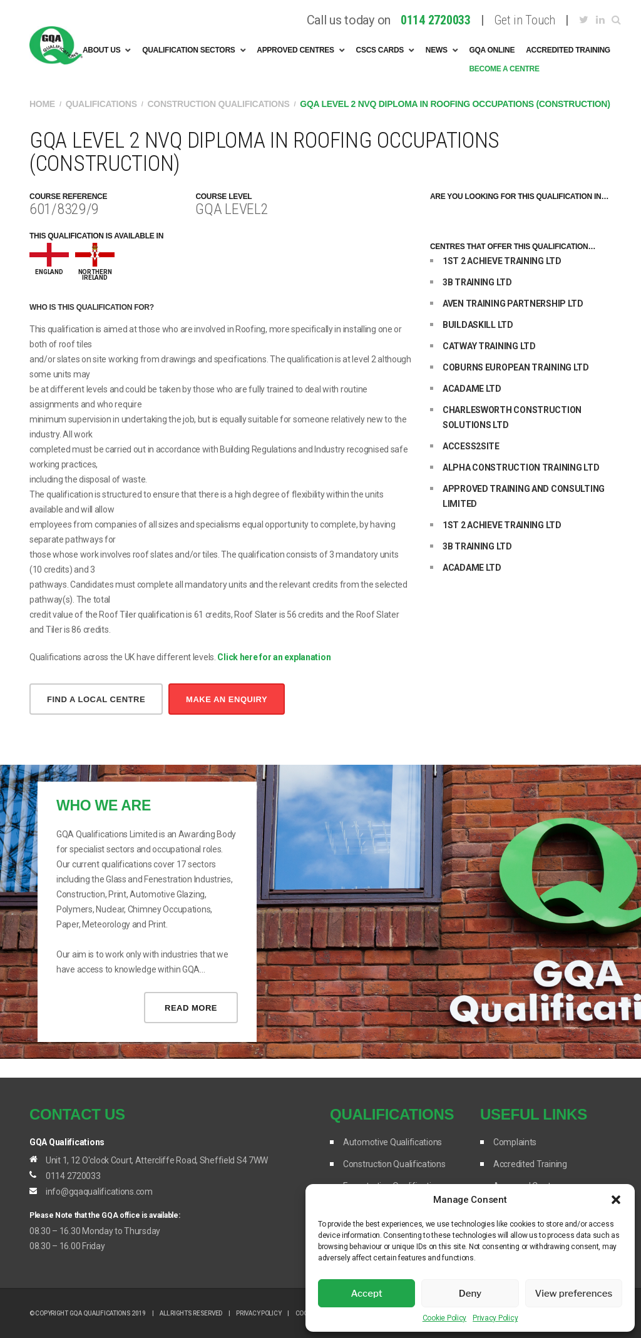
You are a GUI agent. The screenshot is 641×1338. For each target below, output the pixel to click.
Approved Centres (295, 50)
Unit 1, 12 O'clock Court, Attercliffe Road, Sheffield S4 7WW (157, 1160)
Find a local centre (96, 699)
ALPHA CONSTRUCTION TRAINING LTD (521, 467)
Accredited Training (568, 50)
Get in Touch (524, 20)
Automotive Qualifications (392, 1142)
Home (42, 104)
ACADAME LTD (472, 389)
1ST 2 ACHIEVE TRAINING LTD (502, 261)
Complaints (514, 1142)
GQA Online (492, 50)
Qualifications (101, 104)
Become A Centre (504, 68)
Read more (191, 1008)
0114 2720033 (73, 1176)
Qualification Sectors (188, 50)
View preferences (573, 1293)
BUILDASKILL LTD (478, 325)
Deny (470, 1293)
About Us (101, 50)
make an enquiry (226, 699)
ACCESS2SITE (471, 446)
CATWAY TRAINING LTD (489, 346)
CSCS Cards (380, 50)
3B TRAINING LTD (477, 282)
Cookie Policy (444, 1318)
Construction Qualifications (219, 104)
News (437, 50)
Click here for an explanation (274, 657)
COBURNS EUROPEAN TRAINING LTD (516, 367)
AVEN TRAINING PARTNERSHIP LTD (513, 304)
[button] (616, 1199)
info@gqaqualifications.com (99, 1192)
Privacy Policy (495, 1318)
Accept (366, 1293)
